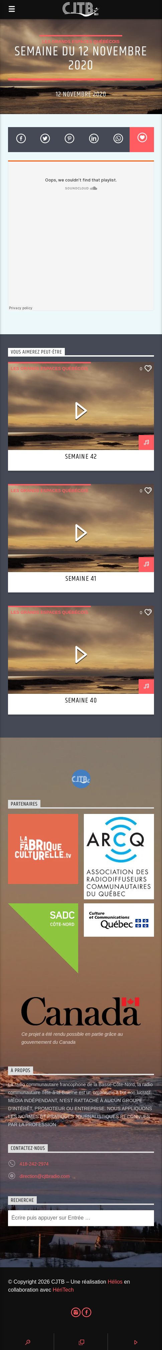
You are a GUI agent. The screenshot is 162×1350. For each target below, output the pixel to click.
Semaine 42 (81, 456)
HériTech (63, 1290)
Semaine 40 (81, 700)
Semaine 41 (80, 578)
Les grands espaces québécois (81, 41)
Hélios (115, 1282)
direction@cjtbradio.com (44, 1176)
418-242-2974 (33, 1164)
